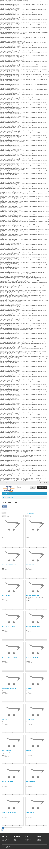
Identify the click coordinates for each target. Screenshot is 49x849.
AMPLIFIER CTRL (30, 812)
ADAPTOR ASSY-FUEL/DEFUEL (9, 688)
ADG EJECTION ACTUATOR (32, 719)
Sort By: (3, 516)
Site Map (15, 840)
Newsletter (39, 841)
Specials (26, 841)
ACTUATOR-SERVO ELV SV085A (9, 657)
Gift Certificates (28, 839)
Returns (15, 839)
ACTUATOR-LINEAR (30, 564)
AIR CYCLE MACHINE (31, 781)
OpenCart (8, 846)
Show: (27, 516)
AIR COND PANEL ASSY (7, 781)
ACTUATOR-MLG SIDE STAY (32, 595)
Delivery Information (5, 839)
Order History (39, 839)
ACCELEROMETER (6, 533)
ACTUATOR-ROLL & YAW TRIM (9, 626)
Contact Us (15, 838)
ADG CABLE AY (5, 719)
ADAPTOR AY (29, 688)
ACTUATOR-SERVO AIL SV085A (33, 626)
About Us (3, 838)
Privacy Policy (4, 840)
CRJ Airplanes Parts (7, 493)
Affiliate (26, 840)
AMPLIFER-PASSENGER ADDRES (9, 812)
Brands (26, 838)
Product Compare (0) (30, 513)
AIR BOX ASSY (29, 750)
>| (2, 830)
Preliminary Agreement (6, 841)
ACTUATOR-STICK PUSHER (32, 657)
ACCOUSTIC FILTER (30, 533)
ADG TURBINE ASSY (6, 750)
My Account (39, 838)
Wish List (39, 840)
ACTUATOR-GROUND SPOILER (9, 564)
